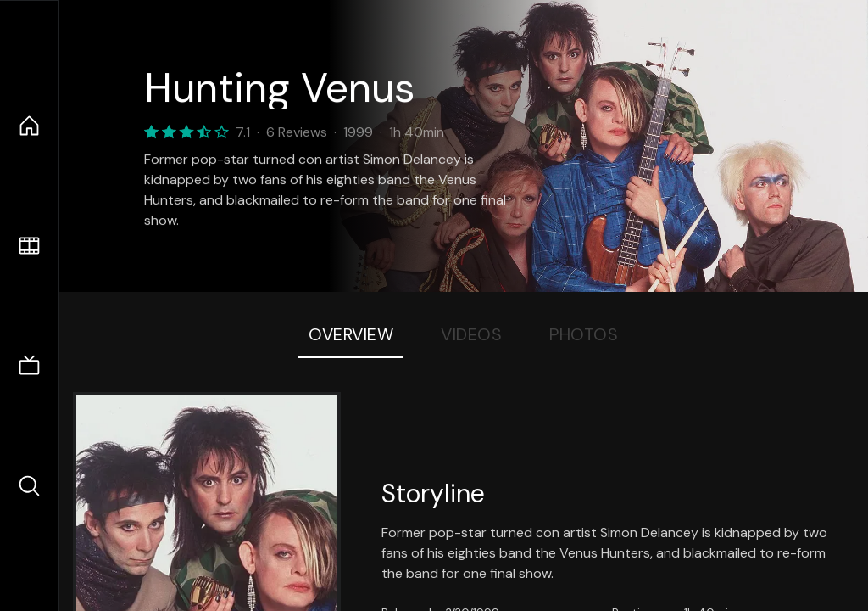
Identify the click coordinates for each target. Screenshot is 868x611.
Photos (583, 334)
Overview (351, 334)
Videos (471, 334)
